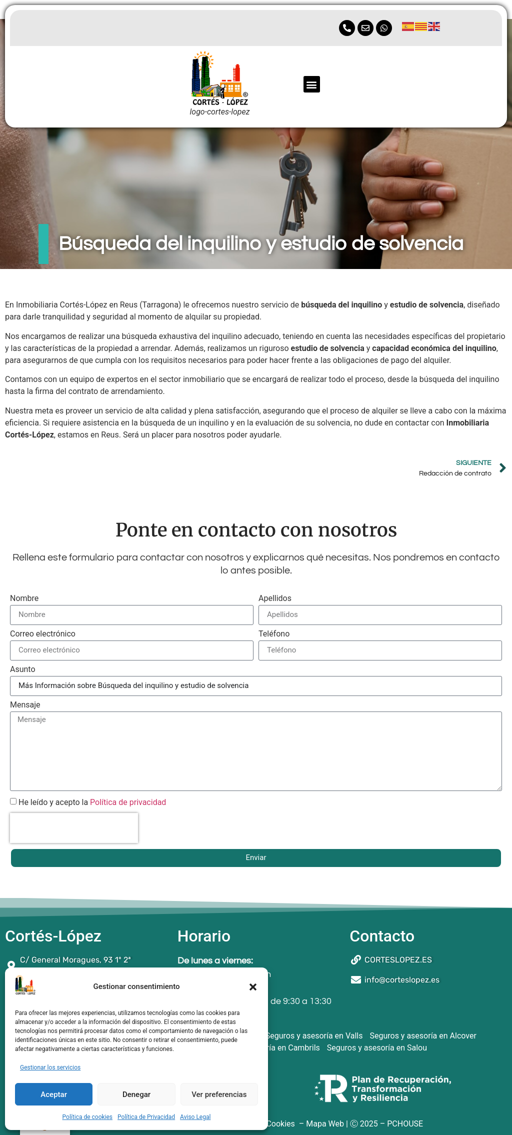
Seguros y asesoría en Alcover (423, 1035)
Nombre (24, 598)
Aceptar (53, 1094)
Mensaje (25, 705)
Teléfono (274, 634)
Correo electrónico (43, 634)
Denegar (136, 1094)
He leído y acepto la (92, 801)
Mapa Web (325, 1123)
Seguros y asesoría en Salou (377, 1047)
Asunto (23, 670)
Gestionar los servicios (50, 1067)
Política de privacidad (128, 801)
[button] (253, 987)
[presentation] (74, 828)
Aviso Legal (195, 1117)
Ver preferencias (219, 1094)
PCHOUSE (405, 1123)
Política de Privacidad (146, 1117)
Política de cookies (87, 1117)
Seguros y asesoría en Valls (314, 1035)
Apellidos (275, 598)
